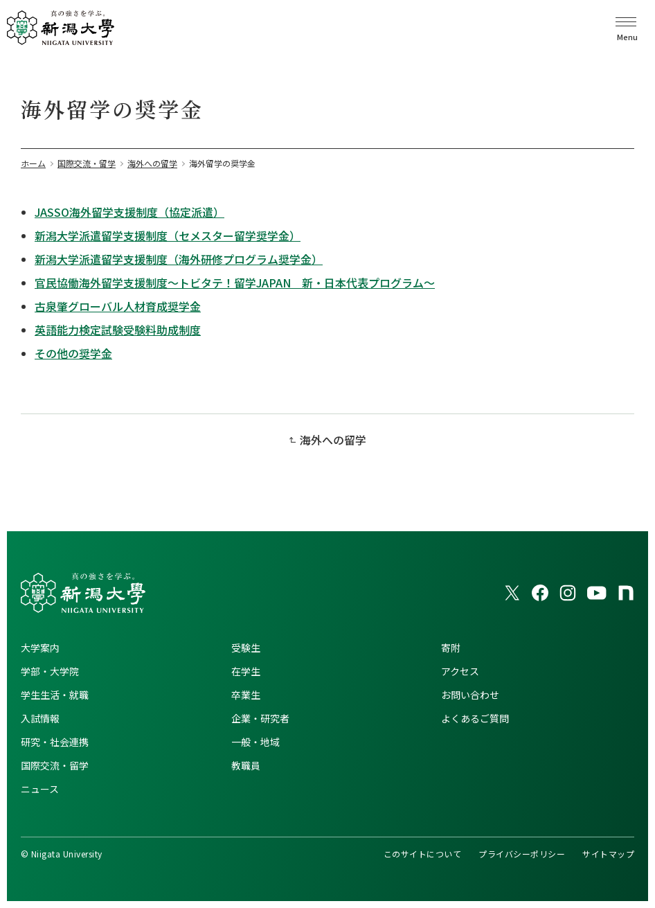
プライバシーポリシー (521, 854)
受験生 (245, 648)
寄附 (450, 648)
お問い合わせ (470, 695)
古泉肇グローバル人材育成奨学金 (118, 306)
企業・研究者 (260, 718)
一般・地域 (255, 742)
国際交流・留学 (55, 765)
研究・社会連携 (55, 742)
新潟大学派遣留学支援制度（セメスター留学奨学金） (167, 235)
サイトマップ (608, 854)
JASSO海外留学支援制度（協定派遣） (129, 212)
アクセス (460, 671)
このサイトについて (422, 854)
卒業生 (245, 695)
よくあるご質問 (475, 718)
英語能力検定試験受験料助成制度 (118, 329)
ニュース (40, 789)
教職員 (245, 765)
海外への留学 (333, 439)
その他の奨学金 (73, 353)
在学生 (245, 671)
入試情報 (40, 718)
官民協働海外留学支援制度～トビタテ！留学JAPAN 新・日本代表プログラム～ (235, 282)
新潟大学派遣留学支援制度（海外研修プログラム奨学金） (179, 259)
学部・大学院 (50, 671)
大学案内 (40, 648)
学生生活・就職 (55, 695)
